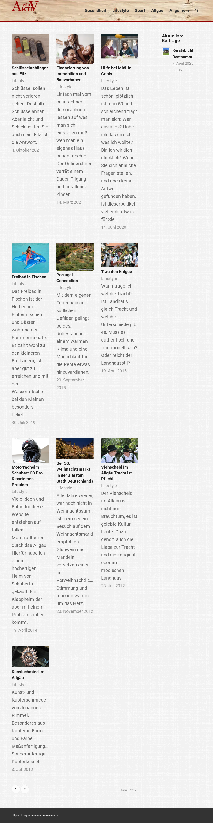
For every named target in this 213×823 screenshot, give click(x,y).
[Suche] (196, 10)
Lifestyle (20, 80)
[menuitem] (95, 10)
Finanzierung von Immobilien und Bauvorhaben (72, 73)
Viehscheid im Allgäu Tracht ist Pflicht (116, 473)
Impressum (34, 815)
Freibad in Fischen (29, 276)
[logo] (26, 10)
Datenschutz (50, 815)
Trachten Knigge (116, 271)
